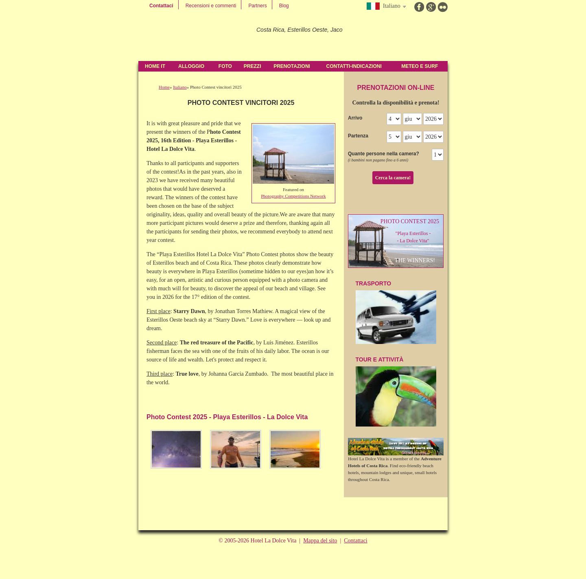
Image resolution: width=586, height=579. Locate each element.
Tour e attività (396, 391)
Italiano (180, 87)
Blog (284, 6)
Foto (225, 66)
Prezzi (252, 66)
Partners (257, 6)
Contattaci (161, 6)
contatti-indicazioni (354, 66)
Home (164, 87)
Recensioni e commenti (211, 6)
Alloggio (191, 66)
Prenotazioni (291, 66)
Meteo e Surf (419, 66)
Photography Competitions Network (293, 196)
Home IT (155, 66)
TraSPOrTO (396, 312)
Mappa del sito (320, 541)
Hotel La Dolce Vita (194, 36)
